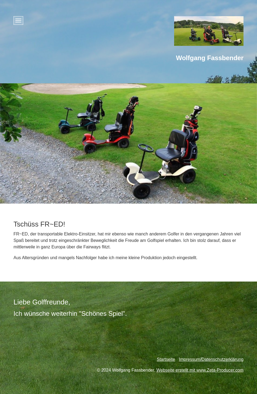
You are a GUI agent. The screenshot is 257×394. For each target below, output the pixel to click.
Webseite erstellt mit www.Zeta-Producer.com (200, 370)
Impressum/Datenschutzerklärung (211, 359)
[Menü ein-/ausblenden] (18, 20)
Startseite (166, 359)
